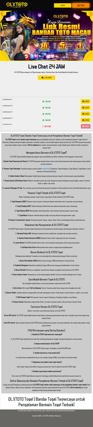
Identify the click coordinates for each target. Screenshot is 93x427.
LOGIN (62, 5)
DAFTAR (80, 5)
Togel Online (46, 169)
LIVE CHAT (46, 78)
